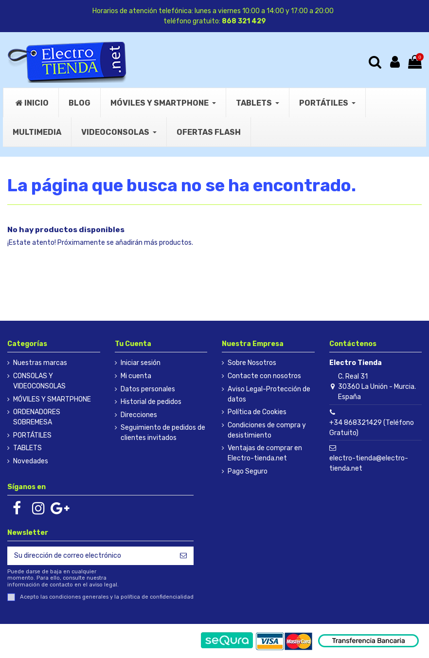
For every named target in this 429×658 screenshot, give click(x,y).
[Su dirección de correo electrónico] (90, 556)
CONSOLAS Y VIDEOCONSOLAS (39, 381)
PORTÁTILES (32, 435)
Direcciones (139, 415)
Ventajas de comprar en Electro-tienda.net (265, 453)
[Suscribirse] (183, 556)
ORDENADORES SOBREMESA (36, 417)
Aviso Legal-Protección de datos (269, 394)
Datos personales (148, 389)
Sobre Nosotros (252, 363)
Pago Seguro (248, 471)
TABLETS (27, 448)
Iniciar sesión (141, 363)
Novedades (30, 461)
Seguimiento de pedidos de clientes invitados (163, 432)
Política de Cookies (257, 412)
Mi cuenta (136, 376)
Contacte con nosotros (264, 376)
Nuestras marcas (40, 363)
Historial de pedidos (151, 402)
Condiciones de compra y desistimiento (267, 430)
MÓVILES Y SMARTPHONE (52, 399)
